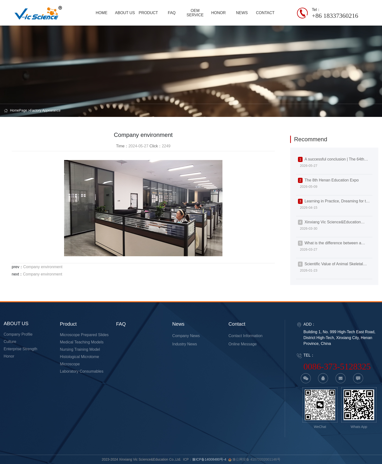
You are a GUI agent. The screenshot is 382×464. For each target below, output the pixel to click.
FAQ (121, 324)
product (68, 324)
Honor (9, 356)
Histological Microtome (79, 357)
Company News (186, 336)
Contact (237, 324)
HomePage (18, 110)
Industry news (184, 344)
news (178, 324)
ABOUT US (16, 323)
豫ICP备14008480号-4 (209, 459)
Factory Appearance (45, 110)
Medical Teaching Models (82, 342)
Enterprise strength (20, 349)
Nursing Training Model (80, 349)
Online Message (243, 344)
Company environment (42, 267)
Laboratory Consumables (82, 371)
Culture (10, 342)
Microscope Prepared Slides (84, 335)
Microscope (70, 364)
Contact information (246, 336)
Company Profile (18, 334)
